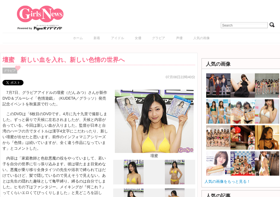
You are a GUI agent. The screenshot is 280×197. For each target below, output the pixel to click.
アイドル (117, 38)
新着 (97, 38)
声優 (179, 38)
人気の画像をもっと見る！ (227, 181)
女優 (138, 38)
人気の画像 (201, 38)
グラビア (158, 38)
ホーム (78, 38)
